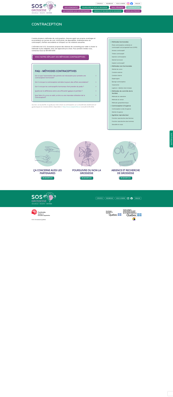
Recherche (109, 3)
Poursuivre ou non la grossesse (94, 7)
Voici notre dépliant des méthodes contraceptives (60, 57)
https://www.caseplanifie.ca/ (71, 107)
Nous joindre (120, 3)
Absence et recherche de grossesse (107, 11)
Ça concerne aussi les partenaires (76, 11)
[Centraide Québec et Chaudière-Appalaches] (41, 215)
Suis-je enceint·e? (71, 7)
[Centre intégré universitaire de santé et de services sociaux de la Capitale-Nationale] (132, 216)
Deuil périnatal (118, 7)
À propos (100, 3)
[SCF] (113, 216)
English (137, 3)
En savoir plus (47, 178)
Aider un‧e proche (133, 11)
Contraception (134, 7)
